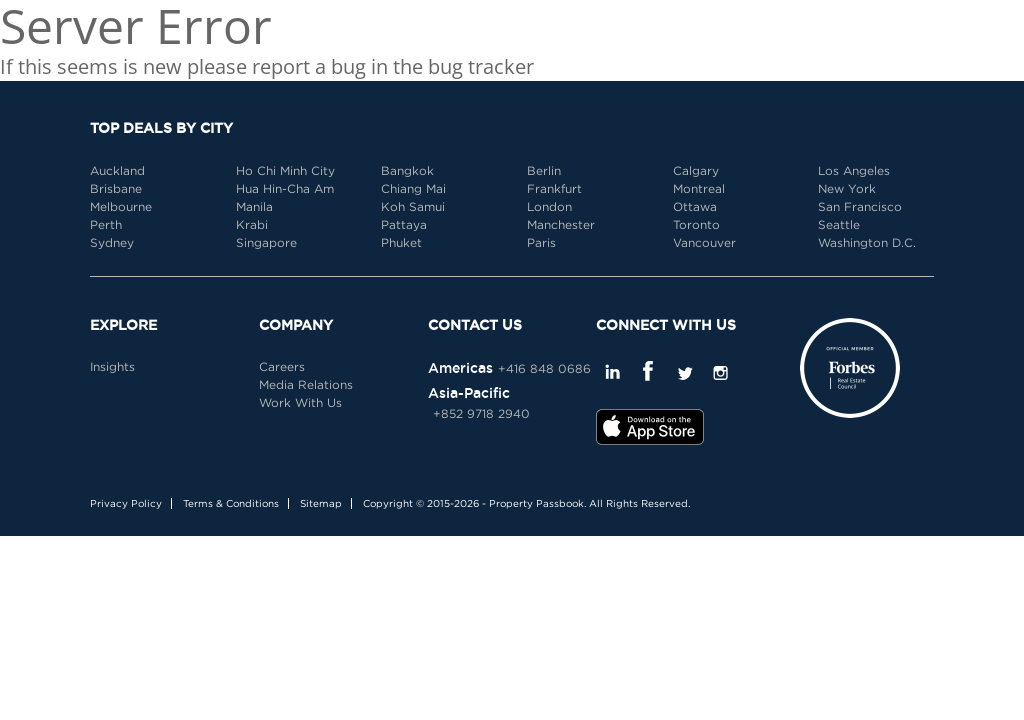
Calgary (696, 170)
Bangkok (407, 170)
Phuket (401, 242)
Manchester (561, 224)
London (549, 206)
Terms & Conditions (231, 503)
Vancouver (704, 242)
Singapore (266, 242)
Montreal (699, 188)
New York (847, 188)
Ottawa (695, 206)
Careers (282, 366)
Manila (254, 206)
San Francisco (860, 206)
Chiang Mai (413, 188)
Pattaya (404, 224)
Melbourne (121, 206)
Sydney (112, 242)
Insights (112, 366)
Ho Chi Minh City (285, 170)
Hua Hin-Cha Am (285, 188)
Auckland (117, 170)
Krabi (252, 224)
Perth (106, 224)
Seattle (839, 224)
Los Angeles (854, 170)
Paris (541, 242)
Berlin (544, 170)
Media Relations (306, 384)
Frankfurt (554, 188)
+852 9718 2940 (481, 413)
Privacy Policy (126, 503)
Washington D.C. (867, 242)
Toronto (696, 224)
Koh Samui (413, 206)
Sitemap (321, 503)
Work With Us (300, 402)
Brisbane (116, 188)
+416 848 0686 (544, 368)
